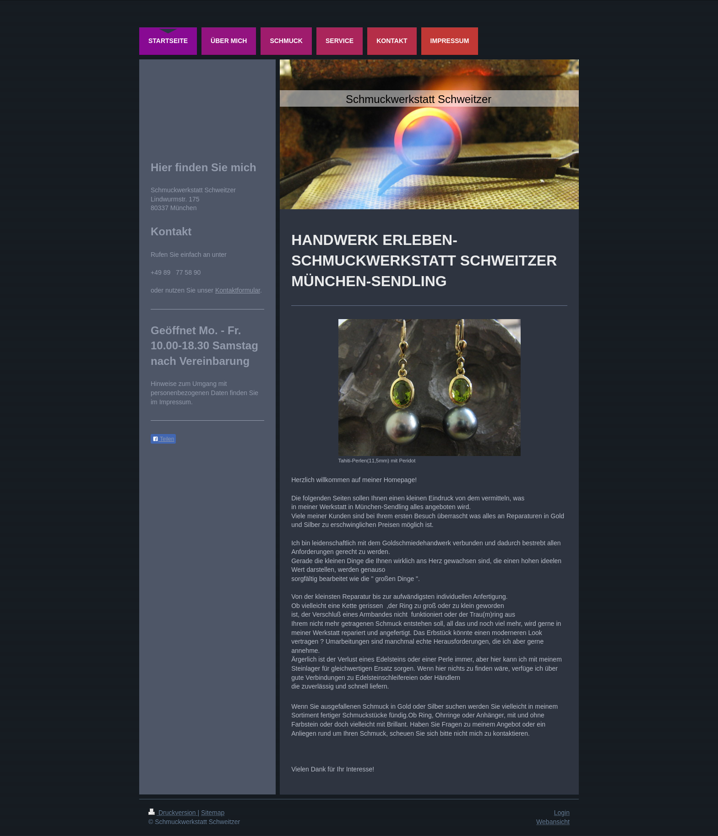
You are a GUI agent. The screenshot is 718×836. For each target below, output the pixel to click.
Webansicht (553, 821)
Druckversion (172, 812)
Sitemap (212, 812)
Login (562, 812)
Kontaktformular (237, 290)
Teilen (163, 439)
